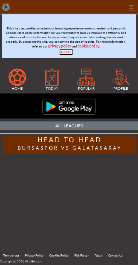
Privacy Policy (34, 255)
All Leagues (69, 125)
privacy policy (59, 46)
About (98, 255)
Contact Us (115, 255)
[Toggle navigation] (131, 7)
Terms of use (11, 255)
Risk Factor (81, 255)
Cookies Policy (58, 255)
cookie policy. (89, 46)
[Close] (66, 52)
